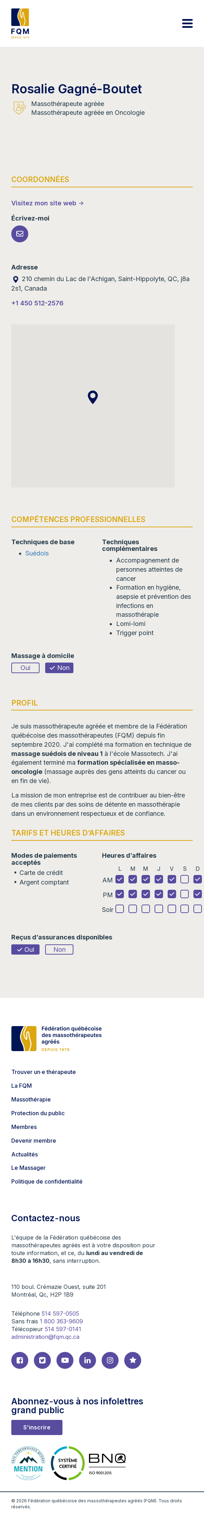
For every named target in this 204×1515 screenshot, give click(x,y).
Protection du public (38, 1113)
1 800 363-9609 (61, 1321)
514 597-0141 (63, 1329)
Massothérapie (31, 1099)
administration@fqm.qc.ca (45, 1336)
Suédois (37, 553)
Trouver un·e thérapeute (43, 1071)
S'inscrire (36, 1427)
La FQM (21, 1085)
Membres (24, 1126)
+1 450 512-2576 (37, 303)
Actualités (24, 1154)
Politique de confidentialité (47, 1181)
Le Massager (28, 1167)
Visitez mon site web (43, 203)
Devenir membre (33, 1140)
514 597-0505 (60, 1313)
